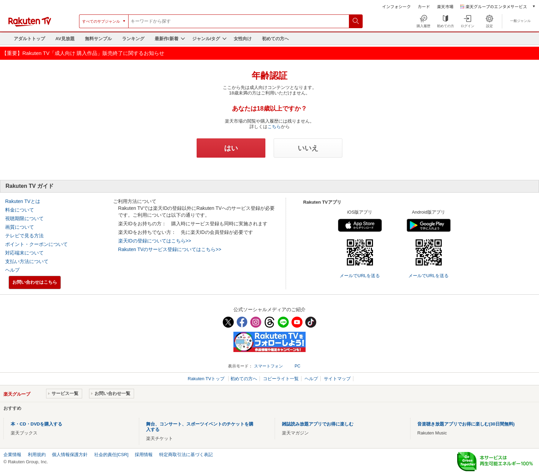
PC (297, 366)
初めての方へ (275, 38)
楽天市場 (445, 6)
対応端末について (24, 253)
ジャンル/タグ (206, 38)
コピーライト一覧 (281, 378)
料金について (19, 210)
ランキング (133, 38)
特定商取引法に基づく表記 (186, 454)
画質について (19, 227)
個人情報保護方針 (70, 454)
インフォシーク (396, 6)
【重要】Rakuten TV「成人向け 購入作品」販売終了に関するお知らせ (83, 53)
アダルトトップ (29, 38)
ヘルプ (12, 270)
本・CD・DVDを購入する (36, 424)
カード (424, 6)
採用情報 (144, 454)
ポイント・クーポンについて (36, 244)
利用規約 (37, 454)
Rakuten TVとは (22, 201)
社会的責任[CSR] (111, 454)
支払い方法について (26, 261)
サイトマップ (337, 378)
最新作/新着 (166, 38)
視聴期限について (24, 218)
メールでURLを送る (360, 275)
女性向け (243, 38)
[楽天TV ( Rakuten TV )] (29, 25)
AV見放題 (65, 38)
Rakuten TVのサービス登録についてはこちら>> (169, 249)
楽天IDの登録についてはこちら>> (154, 240)
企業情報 (12, 454)
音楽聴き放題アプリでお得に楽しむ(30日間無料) (466, 424)
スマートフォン (268, 366)
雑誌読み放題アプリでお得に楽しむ (317, 424)
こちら (274, 126)
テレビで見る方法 (24, 235)
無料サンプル (98, 38)
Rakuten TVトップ (207, 378)
